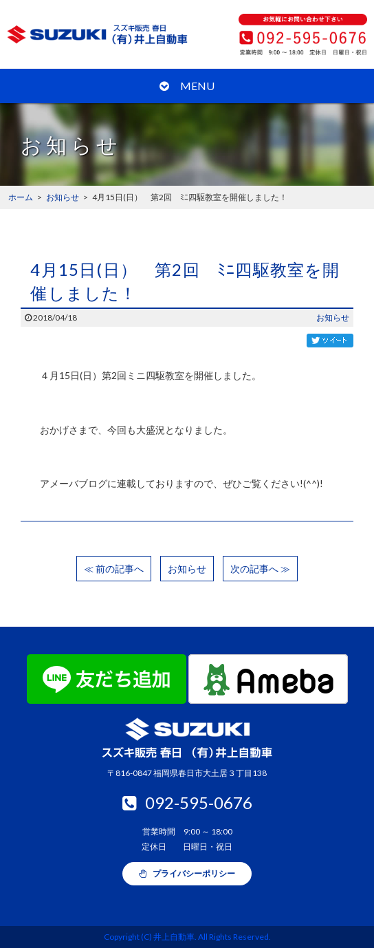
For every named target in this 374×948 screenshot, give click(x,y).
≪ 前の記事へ (114, 568)
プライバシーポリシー (187, 873)
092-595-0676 (187, 802)
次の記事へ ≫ (260, 568)
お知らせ (332, 317)
